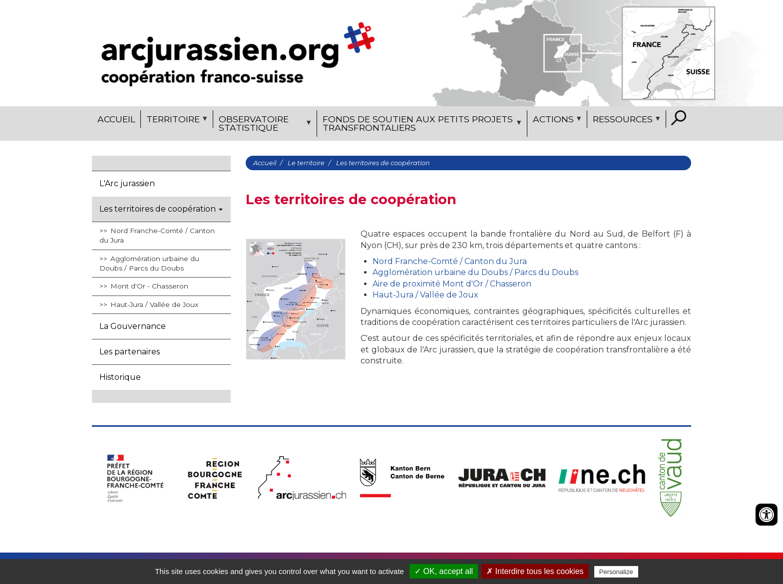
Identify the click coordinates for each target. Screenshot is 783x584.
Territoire (175, 121)
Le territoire (306, 163)
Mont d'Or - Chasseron (149, 286)
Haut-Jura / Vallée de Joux (154, 304)
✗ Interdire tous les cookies (534, 571)
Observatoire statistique (263, 125)
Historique (120, 377)
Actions (555, 121)
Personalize (616, 572)
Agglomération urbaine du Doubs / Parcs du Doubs (149, 263)
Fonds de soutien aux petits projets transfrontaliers (420, 125)
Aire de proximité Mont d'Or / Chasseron (452, 284)
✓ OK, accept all (443, 571)
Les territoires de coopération (161, 209)
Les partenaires (129, 351)
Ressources (625, 121)
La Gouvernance (132, 326)
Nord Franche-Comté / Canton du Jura (157, 235)
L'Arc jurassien (127, 183)
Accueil (116, 119)
